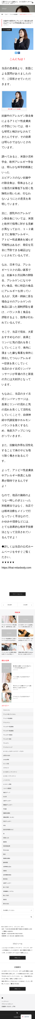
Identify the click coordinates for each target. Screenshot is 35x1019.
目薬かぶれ (6, 837)
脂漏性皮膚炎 (6, 858)
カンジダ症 (6, 763)
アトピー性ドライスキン (9, 714)
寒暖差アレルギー (7, 804)
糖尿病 (5, 842)
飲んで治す (6, 895)
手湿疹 (5, 809)
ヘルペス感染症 (7, 788)
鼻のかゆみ (6, 903)
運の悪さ (5, 879)
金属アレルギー (7, 883)
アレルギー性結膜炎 (8, 730)
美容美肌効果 (6, 846)
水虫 (4, 825)
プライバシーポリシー (7, 1004)
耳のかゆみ (6, 850)
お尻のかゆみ (6, 755)
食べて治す (6, 887)
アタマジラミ (6, 710)
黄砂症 (5, 899)
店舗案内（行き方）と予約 (8, 1006)
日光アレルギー (7, 821)
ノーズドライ (6, 780)
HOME (2, 998)
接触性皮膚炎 (6, 813)
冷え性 (5, 796)
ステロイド (6, 767)
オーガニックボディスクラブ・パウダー (13, 751)
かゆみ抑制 (6, 759)
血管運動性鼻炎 (7, 874)
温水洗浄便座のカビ (8, 829)
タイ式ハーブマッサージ (9, 776)
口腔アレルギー (7, 800)
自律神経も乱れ (7, 866)
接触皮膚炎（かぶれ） (9, 817)
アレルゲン (6, 743)
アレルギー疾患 (7, 739)
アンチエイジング (7, 747)
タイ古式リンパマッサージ (10, 772)
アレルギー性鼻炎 (7, 734)
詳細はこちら (17, 957)
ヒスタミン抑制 (7, 784)
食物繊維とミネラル (8, 891)
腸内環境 (5, 862)
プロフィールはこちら (17, 594)
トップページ (5, 1001)
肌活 (4, 854)
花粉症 (5, 870)
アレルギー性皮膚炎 (8, 726)
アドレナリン (6, 722)
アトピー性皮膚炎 (7, 29)
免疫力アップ (6, 792)
